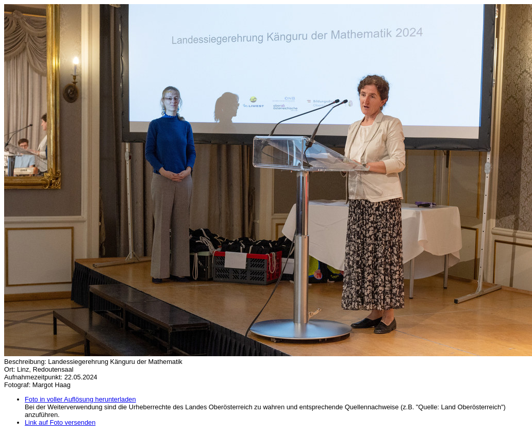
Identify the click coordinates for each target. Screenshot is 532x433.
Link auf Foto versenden (60, 422)
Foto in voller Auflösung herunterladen (80, 399)
